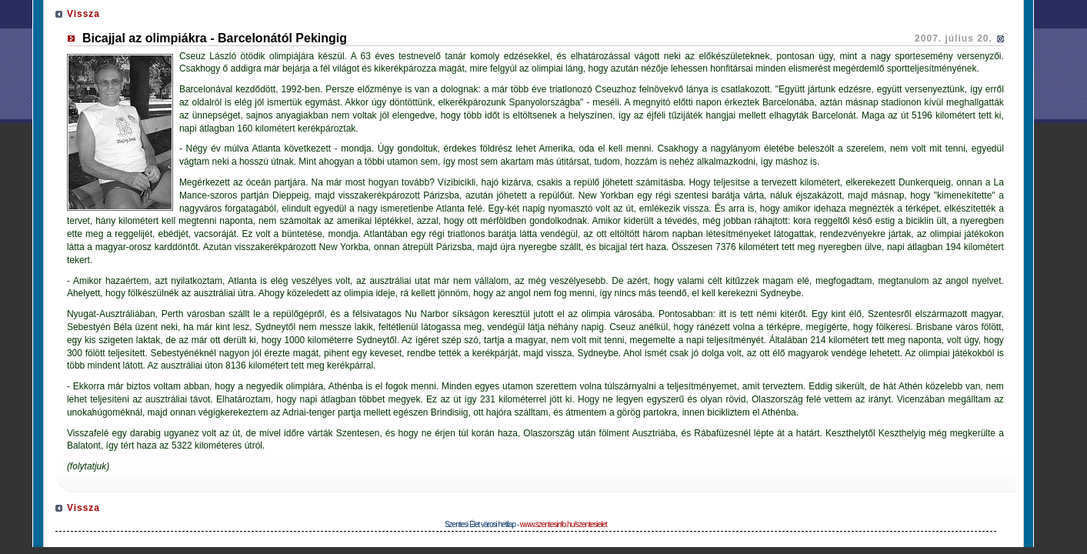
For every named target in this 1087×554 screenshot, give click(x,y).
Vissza (83, 13)
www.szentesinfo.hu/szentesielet (563, 524)
